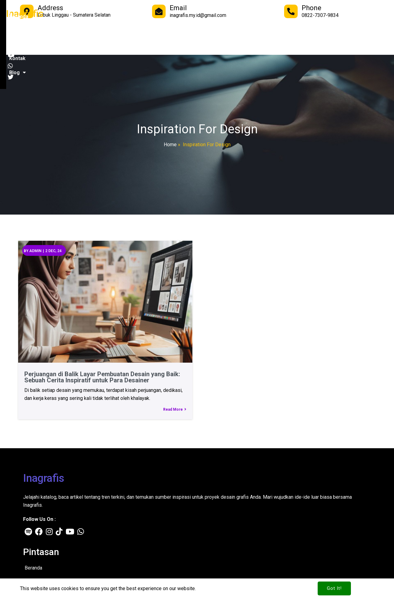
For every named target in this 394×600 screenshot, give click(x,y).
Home (170, 144)
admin (34, 249)
